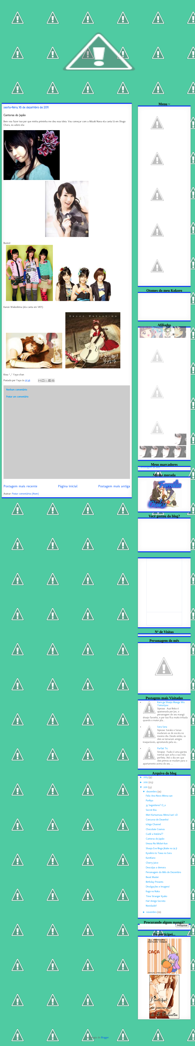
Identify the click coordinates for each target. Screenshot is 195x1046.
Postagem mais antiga (114, 486)
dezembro (151, 791)
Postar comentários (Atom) (25, 493)
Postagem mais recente (20, 486)
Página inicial (67, 486)
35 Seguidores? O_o (156, 805)
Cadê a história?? (154, 834)
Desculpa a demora (156, 867)
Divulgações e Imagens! (158, 886)
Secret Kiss (151, 809)
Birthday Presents (154, 881)
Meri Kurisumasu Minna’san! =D (162, 814)
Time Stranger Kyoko (156, 896)
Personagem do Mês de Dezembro (163, 872)
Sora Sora (162, 726)
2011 (146, 787)
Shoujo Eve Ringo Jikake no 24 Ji (161, 848)
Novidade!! (151, 905)
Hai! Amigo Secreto (155, 901)
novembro (151, 912)
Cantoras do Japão (155, 838)
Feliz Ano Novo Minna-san (159, 795)
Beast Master (152, 877)
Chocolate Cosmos (155, 829)
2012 (146, 782)
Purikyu (149, 800)
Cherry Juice (152, 862)
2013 (146, 777)
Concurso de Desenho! (157, 819)
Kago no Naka (153, 891)
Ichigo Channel (153, 824)
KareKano (150, 857)
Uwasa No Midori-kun (157, 843)
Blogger (105, 1037)
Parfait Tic (162, 748)
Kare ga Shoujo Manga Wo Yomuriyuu (170, 704)
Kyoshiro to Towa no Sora (159, 853)
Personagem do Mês (150, 467)
